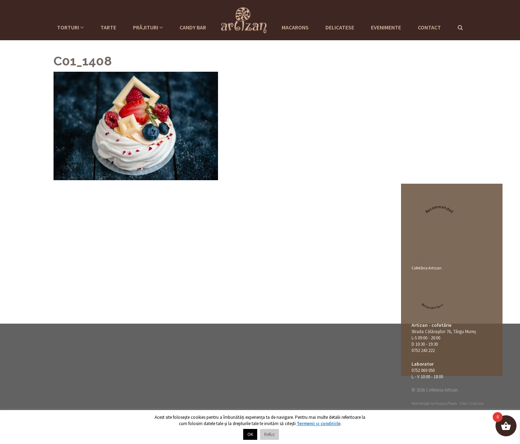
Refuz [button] (269, 434)
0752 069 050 (423, 370)
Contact (429, 27)
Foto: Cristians (472, 403)
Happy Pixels (446, 403)
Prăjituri (148, 27)
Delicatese (339, 27)
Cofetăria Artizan (427, 267)
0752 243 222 (423, 350)
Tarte (108, 27)
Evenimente (386, 27)
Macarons (295, 27)
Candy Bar (193, 27)
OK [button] (250, 434)
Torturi (70, 27)
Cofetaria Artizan (244, 19)
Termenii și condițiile (318, 424)
